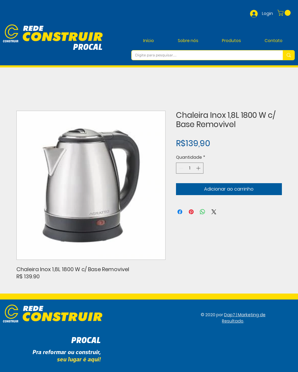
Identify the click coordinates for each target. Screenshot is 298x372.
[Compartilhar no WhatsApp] (202, 211)
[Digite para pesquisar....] (202, 55)
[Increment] (199, 168)
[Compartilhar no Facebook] (179, 211)
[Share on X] (213, 211)
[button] (284, 13)
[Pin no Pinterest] (191, 211)
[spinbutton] (189, 168)
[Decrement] (180, 168)
